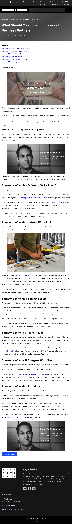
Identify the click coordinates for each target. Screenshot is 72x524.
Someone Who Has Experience (12, 62)
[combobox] (47, 10)
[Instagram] (34, 488)
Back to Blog (10, 454)
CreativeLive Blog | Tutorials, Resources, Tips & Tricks (21, 19)
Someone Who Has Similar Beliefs (13, 54)
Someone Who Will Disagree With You (14, 59)
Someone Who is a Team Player (12, 56)
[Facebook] (29, 488)
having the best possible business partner (27, 122)
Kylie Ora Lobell (19, 35)
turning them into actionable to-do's (34, 197)
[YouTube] (25, 488)
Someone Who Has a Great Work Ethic (14, 51)
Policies (36, 521)
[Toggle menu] (68, 10)
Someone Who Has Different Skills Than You (16, 48)
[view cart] (46, 4)
